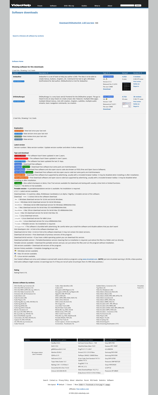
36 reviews (137, 97)
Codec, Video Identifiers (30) (64, 286)
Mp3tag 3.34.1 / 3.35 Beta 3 (59, 365)
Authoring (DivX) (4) (20, 304)
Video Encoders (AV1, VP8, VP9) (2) (107, 304)
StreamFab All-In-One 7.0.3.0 (60, 368)
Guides (84, 6)
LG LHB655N (109, 349)
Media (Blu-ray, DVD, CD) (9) (64, 310)
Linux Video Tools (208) (62, 306)
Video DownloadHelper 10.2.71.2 (88, 370)
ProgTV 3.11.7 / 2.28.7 (85, 349)
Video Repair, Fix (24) (102, 318)
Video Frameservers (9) (103, 314)
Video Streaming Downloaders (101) (107, 324)
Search (45, 380)
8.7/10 (124, 97)
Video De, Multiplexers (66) (104, 290)
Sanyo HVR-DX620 (110, 365)
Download (107, 89)
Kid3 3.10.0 (54, 346)
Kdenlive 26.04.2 (56, 352)
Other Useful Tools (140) (62, 314)
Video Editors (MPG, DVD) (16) (105, 300)
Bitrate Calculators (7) (21, 310)
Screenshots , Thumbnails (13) (64, 324)
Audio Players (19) (20, 300)
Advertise (79, 380)
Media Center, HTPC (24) (63, 312)
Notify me (136, 84)
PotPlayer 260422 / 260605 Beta (88, 355)
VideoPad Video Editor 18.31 (86, 346)
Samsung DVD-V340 (111, 352)
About (110, 6)
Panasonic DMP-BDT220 (112, 362)
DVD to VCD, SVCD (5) (62, 300)
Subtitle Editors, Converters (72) (106, 286)
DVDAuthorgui (19, 97)
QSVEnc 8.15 (55, 355)
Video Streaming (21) (102, 322)
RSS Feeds (94, 380)
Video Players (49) (101, 316)
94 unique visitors (37, 352)
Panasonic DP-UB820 (111, 371)
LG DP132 (108, 368)
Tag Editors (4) (100, 288)
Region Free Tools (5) (61, 320)
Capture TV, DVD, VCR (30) (22, 320)
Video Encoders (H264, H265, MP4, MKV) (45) (110, 308)
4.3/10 (124, 77)
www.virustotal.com (90, 259)
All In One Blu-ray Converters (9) (24, 286)
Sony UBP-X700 (110, 343)
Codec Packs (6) (19, 324)
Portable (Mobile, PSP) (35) (63, 318)
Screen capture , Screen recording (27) (67, 322)
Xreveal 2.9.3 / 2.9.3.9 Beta (86, 352)
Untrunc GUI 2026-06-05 (58, 371)
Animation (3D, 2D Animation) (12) (24, 294)
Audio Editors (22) (19, 296)
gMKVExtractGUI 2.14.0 (58, 349)
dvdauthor (17, 76)
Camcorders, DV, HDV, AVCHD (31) (25, 318)
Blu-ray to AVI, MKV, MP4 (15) (23, 312)
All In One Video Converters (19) (24, 292)
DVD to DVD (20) (60, 296)
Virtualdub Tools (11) (140, 287)
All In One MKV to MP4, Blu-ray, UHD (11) (26, 290)
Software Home (17, 61)
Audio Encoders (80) (20, 298)
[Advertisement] (79, 46)
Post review (137, 81)
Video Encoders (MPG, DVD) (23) (106, 310)
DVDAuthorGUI (66, 81)
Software (53, 6)
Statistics (102, 380)
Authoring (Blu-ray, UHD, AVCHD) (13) (26, 302)
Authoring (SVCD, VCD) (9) (22, 308)
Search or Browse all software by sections (28, 36)
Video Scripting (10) (102, 320)
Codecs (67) (59, 288)
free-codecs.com (83, 389)
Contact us (53, 380)
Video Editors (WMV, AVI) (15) (105, 302)
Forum (39, 6)
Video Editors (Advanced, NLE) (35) (107, 292)
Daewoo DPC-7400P (111, 346)
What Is (97, 6)
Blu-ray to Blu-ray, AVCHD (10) (23, 314)
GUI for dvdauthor (81, 81)
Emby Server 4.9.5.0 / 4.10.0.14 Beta (89, 373)
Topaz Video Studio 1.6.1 (58, 362)
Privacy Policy (64, 380)
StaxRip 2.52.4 (55, 343)
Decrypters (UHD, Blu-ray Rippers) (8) (67, 292)
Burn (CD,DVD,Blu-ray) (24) (22, 316)
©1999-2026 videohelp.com (79, 393)
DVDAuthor (82, 97)
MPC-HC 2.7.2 (82, 367)
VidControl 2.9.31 (56, 358)
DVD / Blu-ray (69, 6)
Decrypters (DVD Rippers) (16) (64, 290)
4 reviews (136, 77)
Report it (136, 86)
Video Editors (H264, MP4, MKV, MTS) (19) (109, 296)
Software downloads (25, 12)
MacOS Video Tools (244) (63, 308)
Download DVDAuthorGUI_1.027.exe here (76, 23)
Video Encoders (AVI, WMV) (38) (106, 306)
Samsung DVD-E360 (111, 355)
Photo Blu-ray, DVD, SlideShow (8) (65, 316)
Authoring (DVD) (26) (20, 306)
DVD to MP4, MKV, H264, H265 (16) (66, 298)
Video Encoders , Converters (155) (106, 312)
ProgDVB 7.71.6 (83, 363)
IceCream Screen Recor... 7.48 (87, 343)
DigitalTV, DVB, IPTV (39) (62, 294)
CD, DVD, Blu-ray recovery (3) (23, 322)
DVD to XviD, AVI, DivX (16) (63, 302)
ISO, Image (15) (60, 304)
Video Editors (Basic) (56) (104, 294)
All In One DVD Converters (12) (23, 288)
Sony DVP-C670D (110, 358)
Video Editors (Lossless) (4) (104, 298)
